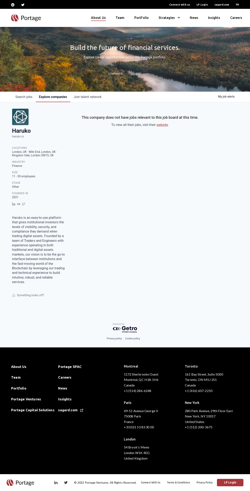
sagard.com (221, 4)
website (162, 125)
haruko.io (18, 136)
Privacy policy (114, 338)
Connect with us (179, 4)
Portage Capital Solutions (32, 410)
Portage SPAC (70, 367)
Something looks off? (28, 295)
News (194, 18)
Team (120, 18)
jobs (23, 97)
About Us (98, 18)
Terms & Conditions (178, 482)
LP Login (202, 4)
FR (237, 4)
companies (53, 97)
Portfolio (141, 18)
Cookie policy (132, 338)
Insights (214, 18)
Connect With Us (151, 482)
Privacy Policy (205, 482)
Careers (236, 18)
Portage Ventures (26, 399)
